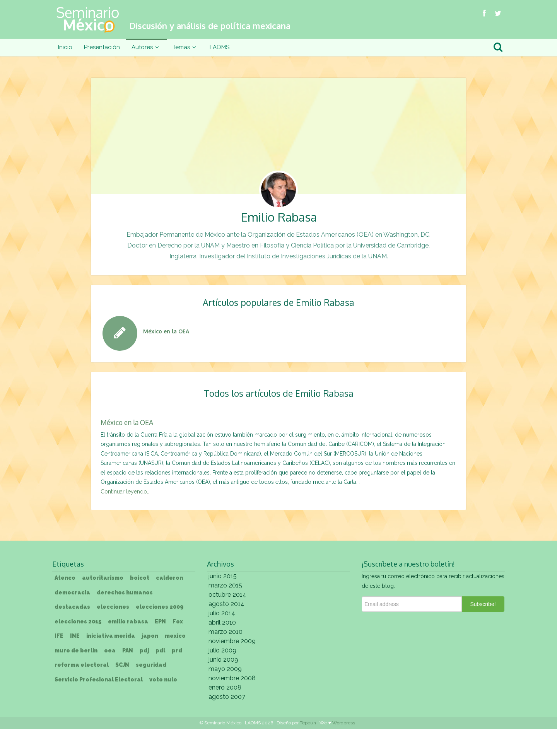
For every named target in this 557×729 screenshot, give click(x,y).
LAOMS (219, 47)
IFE (59, 636)
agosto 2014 (226, 604)
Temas (185, 47)
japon (150, 636)
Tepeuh (308, 723)
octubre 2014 (227, 594)
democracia (72, 592)
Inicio (65, 47)
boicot (139, 578)
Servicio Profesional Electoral (99, 679)
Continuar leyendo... (125, 491)
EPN (160, 621)
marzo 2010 (225, 631)
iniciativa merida (110, 636)
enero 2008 (224, 687)
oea (110, 650)
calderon (169, 578)
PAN (127, 650)
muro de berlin (76, 650)
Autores (146, 47)
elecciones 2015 (78, 621)
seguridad (151, 665)
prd (177, 650)
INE (75, 636)
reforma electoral (82, 665)
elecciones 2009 (159, 607)
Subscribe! (482, 604)
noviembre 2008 (232, 678)
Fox (178, 621)
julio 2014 (221, 613)
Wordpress (343, 723)
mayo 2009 (225, 669)
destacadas (72, 607)
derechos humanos (125, 592)
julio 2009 (222, 650)
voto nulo (163, 679)
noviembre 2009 (232, 641)
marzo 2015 (225, 585)
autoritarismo (102, 578)
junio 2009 (223, 659)
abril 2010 (222, 622)
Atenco (65, 578)
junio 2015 (222, 576)
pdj (144, 650)
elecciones (113, 607)
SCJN (122, 665)
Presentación (102, 47)
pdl (160, 650)
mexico (175, 636)
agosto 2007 (226, 696)
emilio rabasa (128, 621)
